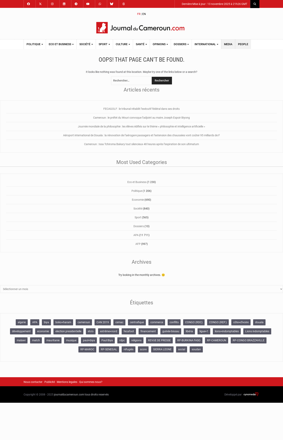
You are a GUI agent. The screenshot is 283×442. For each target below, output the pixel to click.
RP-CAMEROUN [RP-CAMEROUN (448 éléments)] (216, 340)
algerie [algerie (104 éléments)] (22, 322)
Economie (138, 199)
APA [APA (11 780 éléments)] (34, 322)
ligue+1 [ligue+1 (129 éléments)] (203, 331)
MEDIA (228, 44)
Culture (123, 44)
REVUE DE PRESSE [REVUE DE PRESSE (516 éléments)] (159, 340)
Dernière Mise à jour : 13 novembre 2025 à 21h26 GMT (214, 3)
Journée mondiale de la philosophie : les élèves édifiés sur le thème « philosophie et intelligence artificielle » (141, 126)
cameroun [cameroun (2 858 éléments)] (84, 322)
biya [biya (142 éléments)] (46, 322)
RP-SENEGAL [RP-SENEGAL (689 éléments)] (109, 349)
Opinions (160, 44)
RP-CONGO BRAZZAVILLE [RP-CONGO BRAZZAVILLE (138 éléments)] (249, 340)
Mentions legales (67, 381)
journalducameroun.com (69, 394)
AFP (138, 243)
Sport (104, 44)
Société (86, 44)
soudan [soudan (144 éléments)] (196, 349)
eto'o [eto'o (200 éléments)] (91, 331)
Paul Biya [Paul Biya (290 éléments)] (107, 340)
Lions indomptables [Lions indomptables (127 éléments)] (257, 331)
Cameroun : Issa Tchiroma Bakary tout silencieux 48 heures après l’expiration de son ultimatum (141, 144)
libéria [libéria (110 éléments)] (189, 331)
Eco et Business (61, 44)
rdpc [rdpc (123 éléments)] (122, 340)
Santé (141, 44)
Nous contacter (33, 381)
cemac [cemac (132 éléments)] (119, 322)
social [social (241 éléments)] (181, 349)
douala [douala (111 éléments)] (259, 322)
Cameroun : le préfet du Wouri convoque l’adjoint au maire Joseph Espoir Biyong (141, 117)
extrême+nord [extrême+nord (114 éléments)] (108, 331)
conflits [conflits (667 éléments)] (174, 322)
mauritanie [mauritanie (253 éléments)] (53, 340)
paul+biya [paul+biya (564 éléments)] (89, 340)
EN (144, 14)
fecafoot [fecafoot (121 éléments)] (129, 331)
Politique (35, 44)
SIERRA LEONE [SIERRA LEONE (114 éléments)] (162, 349)
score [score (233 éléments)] (143, 349)
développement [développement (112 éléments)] (21, 331)
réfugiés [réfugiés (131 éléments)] (128, 349)
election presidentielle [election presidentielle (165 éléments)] (68, 331)
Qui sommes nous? (90, 381)
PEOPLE (243, 44)
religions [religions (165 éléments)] (136, 340)
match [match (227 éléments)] (36, 340)
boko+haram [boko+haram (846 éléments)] (63, 322)
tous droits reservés (97, 394)
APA (136, 235)
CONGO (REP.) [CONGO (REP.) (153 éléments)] (218, 322)
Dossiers (181, 44)
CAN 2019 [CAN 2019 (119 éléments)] (102, 322)
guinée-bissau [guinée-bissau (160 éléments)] (170, 331)
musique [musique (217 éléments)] (71, 340)
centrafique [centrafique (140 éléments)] (137, 322)
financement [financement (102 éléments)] (148, 331)
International (206, 44)
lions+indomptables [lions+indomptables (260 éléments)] (227, 331)
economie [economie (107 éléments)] (43, 331)
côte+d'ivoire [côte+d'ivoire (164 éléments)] (241, 322)
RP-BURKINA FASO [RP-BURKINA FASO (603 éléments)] (188, 340)
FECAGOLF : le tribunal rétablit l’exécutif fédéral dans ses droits (141, 108)
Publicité (49, 381)
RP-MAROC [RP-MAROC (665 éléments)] (87, 349)
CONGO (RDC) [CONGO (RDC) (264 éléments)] (194, 322)
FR (139, 14)
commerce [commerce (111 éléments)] (156, 322)
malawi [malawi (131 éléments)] (21, 340)
